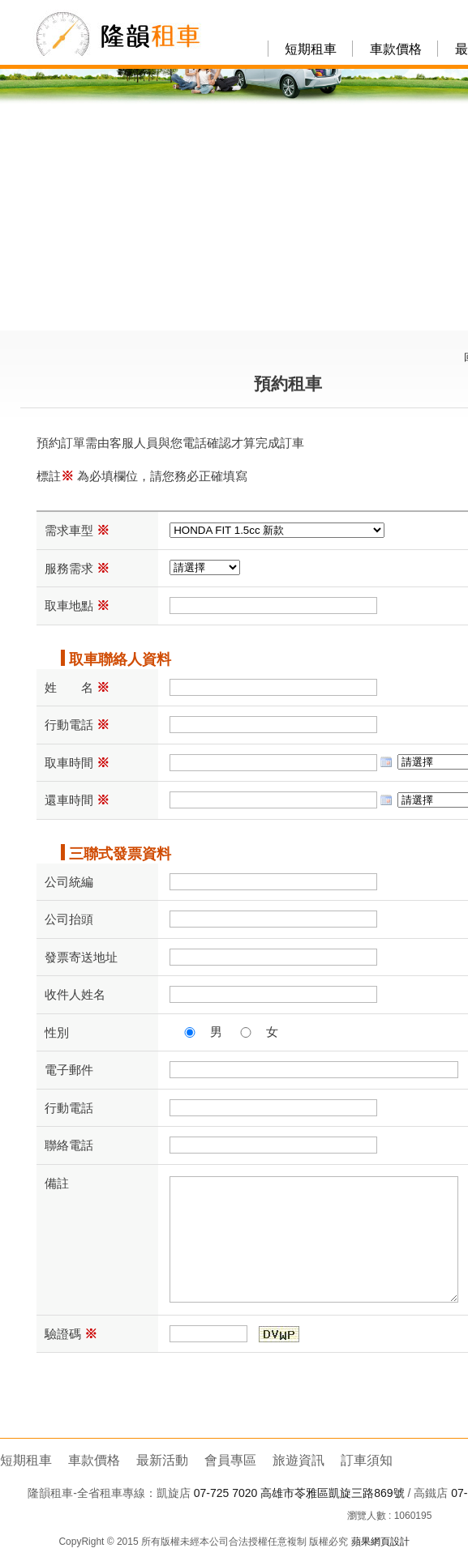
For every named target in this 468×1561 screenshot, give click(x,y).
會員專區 (230, 1460)
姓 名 (77, 687)
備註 (57, 1183)
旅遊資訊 (298, 1460)
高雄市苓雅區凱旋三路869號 (332, 1492)
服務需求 (77, 568)
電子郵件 (69, 1070)
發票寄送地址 (81, 957)
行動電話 (77, 724)
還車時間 (77, 800)
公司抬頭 (69, 919)
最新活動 (162, 1460)
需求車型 (77, 530)
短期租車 (311, 49)
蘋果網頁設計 (380, 1541)
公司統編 (69, 882)
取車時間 (77, 763)
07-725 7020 (226, 1492)
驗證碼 (71, 1334)
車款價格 (396, 49)
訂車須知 (367, 1460)
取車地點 (77, 605)
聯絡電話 (69, 1145)
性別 (57, 1032)
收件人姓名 (75, 994)
